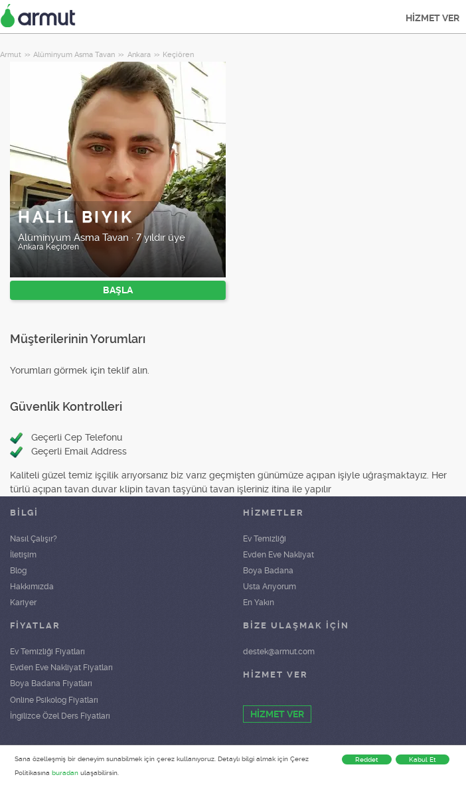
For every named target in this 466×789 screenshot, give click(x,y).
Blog (18, 570)
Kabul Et (422, 759)
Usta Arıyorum (269, 586)
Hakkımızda (32, 586)
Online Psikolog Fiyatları (54, 700)
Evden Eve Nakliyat (278, 554)
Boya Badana (268, 570)
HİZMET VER (432, 18)
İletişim (23, 554)
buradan (65, 772)
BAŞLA (118, 290)
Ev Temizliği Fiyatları (47, 651)
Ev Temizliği (264, 538)
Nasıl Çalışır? (33, 538)
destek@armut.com (279, 651)
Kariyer (23, 602)
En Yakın (258, 602)
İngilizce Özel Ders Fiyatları (60, 716)
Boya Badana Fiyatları (51, 683)
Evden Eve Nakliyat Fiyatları (61, 667)
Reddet (366, 759)
